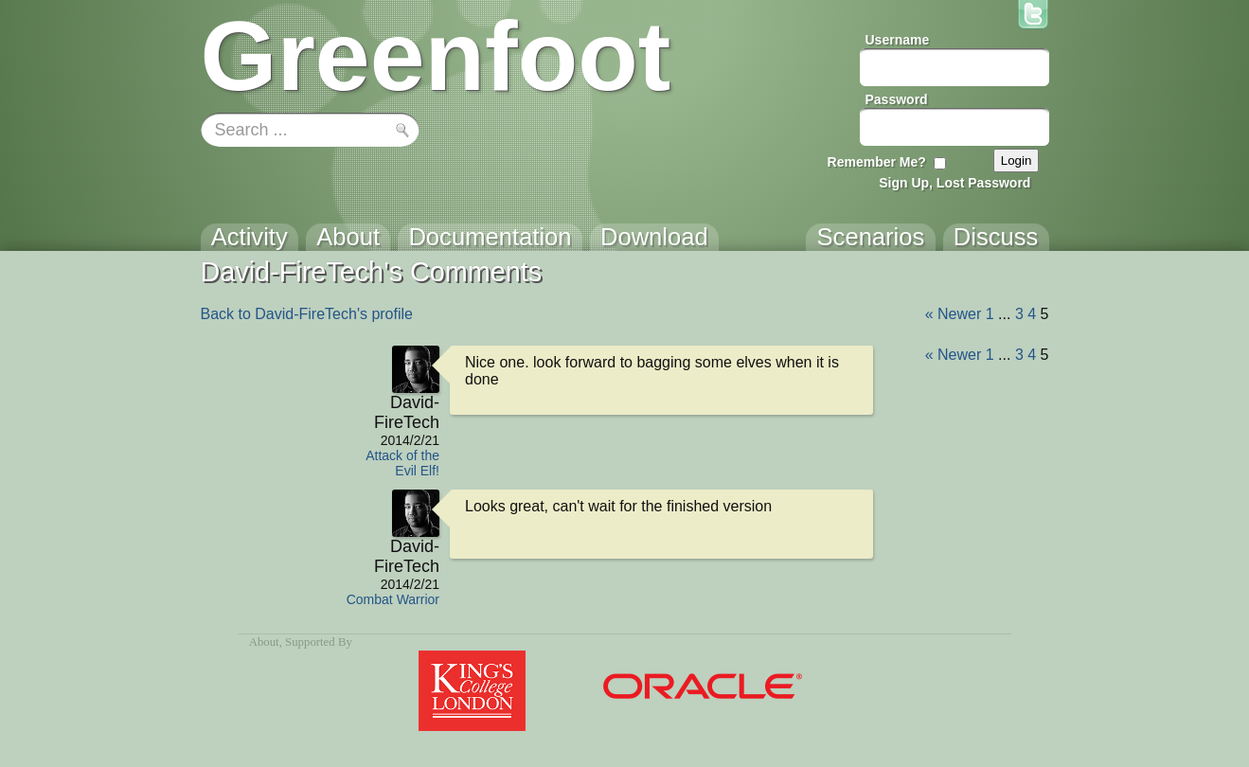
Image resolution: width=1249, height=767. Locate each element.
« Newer (953, 314)
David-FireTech (406, 412)
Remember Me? (877, 161)
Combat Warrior (393, 599)
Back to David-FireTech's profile (307, 314)
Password (896, 99)
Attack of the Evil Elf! (402, 463)
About (264, 642)
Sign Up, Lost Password (954, 182)
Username (897, 39)
